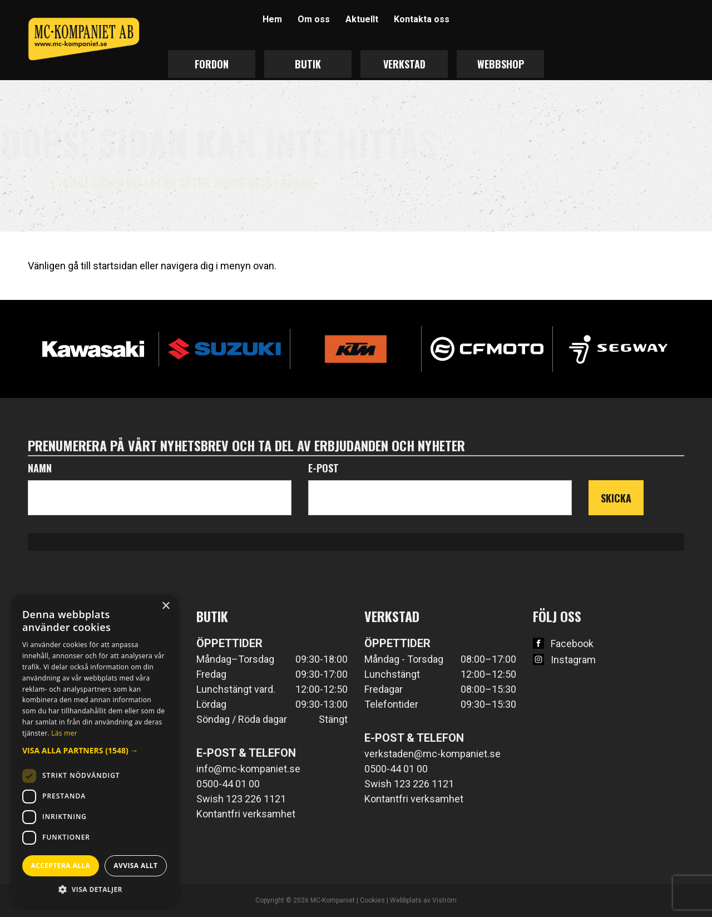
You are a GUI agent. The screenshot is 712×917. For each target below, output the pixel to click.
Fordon (212, 64)
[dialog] (94, 750)
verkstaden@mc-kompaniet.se (432, 754)
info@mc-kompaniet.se (248, 769)
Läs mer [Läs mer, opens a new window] (64, 733)
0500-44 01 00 (228, 784)
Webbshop (500, 64)
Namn (40, 468)
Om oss (314, 19)
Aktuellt (361, 19)
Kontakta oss (421, 19)
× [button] (165, 606)
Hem (272, 19)
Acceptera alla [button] (61, 865)
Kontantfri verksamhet (245, 814)
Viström (444, 900)
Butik (308, 64)
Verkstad (404, 64)
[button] (94, 750)
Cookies (372, 900)
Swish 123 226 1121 (241, 799)
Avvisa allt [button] (135, 865)
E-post (323, 468)
